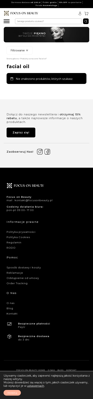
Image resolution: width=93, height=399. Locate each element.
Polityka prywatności (21, 231)
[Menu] (7, 21)
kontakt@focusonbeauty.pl (34, 200)
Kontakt (12, 313)
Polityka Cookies (18, 237)
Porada (46, 5)
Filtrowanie (20, 50)
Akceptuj (12, 392)
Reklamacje (15, 272)
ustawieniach (35, 386)
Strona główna (13, 59)
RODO (11, 247)
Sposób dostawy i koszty (24, 267)
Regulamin (14, 242)
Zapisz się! (21, 132)
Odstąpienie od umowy (23, 277)
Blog (10, 308)
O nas (10, 303)
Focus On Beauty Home (30, 370)
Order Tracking (17, 283)
